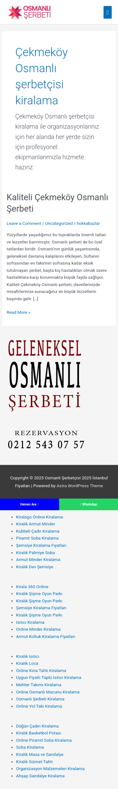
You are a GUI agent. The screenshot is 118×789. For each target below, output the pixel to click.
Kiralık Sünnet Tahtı (34, 761)
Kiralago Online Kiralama (39, 516)
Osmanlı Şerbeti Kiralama (40, 698)
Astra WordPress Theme (80, 485)
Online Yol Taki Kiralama (39, 706)
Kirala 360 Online (32, 586)
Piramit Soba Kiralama (37, 538)
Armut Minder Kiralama (38, 559)
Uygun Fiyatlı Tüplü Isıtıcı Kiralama (48, 677)
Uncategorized (59, 223)
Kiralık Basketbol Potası (38, 732)
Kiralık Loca (27, 663)
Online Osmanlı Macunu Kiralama (48, 691)
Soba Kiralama (30, 747)
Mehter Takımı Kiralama (38, 684)
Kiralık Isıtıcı (27, 656)
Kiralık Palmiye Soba (35, 552)
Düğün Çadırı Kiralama (37, 725)
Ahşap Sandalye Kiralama (40, 775)
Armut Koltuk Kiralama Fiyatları (45, 636)
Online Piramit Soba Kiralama (44, 740)
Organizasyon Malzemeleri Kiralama (50, 768)
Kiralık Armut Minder (35, 523)
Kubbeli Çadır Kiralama (37, 531)
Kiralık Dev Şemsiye (34, 566)
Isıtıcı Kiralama (30, 622)
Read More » (19, 312)
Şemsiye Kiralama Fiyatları (41, 545)
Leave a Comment (24, 223)
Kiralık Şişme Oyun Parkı (39, 593)
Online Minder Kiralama (38, 629)
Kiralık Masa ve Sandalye (39, 754)
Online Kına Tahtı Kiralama (41, 670)
